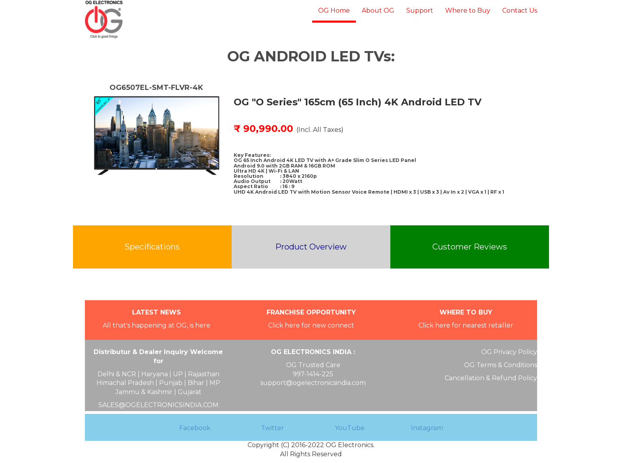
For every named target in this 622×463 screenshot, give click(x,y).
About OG (378, 10)
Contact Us (519, 10)
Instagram (427, 428)
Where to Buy (467, 10)
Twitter (272, 428)
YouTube (350, 428)
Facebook (195, 428)
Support (419, 10)
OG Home (334, 10)
